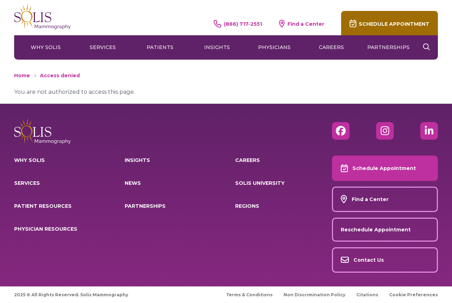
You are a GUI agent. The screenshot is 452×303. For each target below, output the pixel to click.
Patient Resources (43, 206)
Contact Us (368, 260)
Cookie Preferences (413, 294)
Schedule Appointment (394, 24)
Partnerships (388, 47)
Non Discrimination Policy (314, 294)
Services (103, 47)
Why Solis (46, 47)
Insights (217, 47)
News (133, 183)
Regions (247, 206)
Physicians (274, 47)
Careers (331, 47)
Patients (160, 47)
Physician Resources (45, 229)
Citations (367, 294)
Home (22, 75)
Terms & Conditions (249, 294)
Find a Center (305, 24)
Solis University (260, 183)
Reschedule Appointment (376, 229)
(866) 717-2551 (243, 24)
